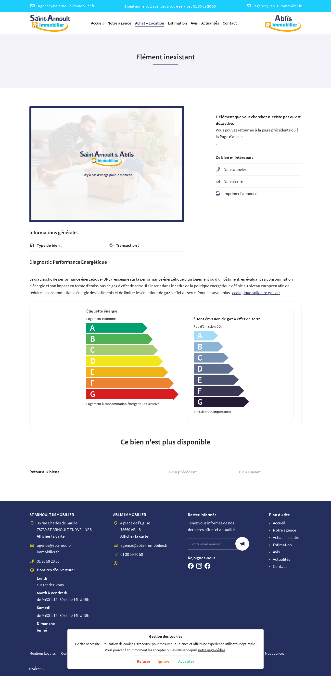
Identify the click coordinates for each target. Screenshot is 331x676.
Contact (230, 23)
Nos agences (275, 653)
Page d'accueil (232, 137)
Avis (194, 23)
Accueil (97, 23)
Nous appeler (235, 170)
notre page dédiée (211, 650)
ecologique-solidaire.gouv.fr (256, 292)
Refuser (143, 661)
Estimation (177, 23)
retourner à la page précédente (264, 130)
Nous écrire (233, 182)
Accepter (186, 661)
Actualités (210, 23)
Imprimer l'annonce (240, 194)
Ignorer (164, 661)
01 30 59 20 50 (204, 6)
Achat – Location (149, 23)
